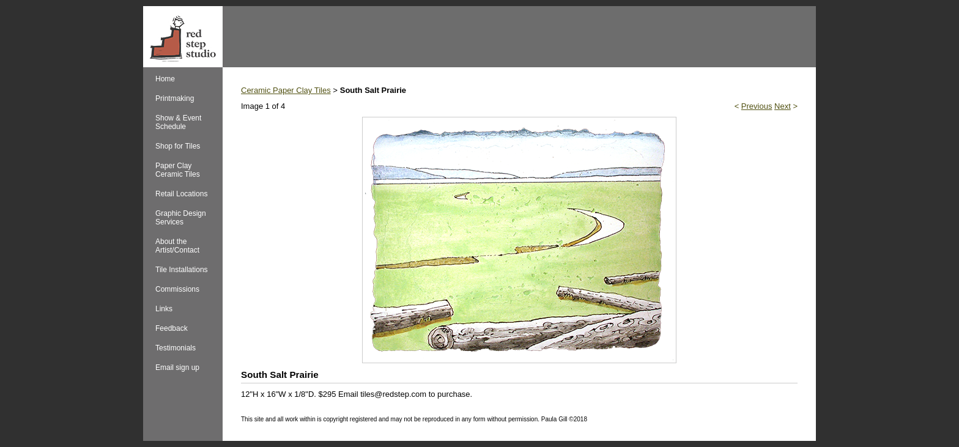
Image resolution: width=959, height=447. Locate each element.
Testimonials (175, 348)
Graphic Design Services (180, 217)
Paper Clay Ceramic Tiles (177, 170)
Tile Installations (181, 269)
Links (163, 309)
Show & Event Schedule (178, 122)
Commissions (177, 289)
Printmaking (174, 98)
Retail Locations (181, 194)
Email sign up (177, 367)
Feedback (171, 328)
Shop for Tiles (177, 146)
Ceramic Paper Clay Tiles (286, 90)
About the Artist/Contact (177, 245)
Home (165, 79)
